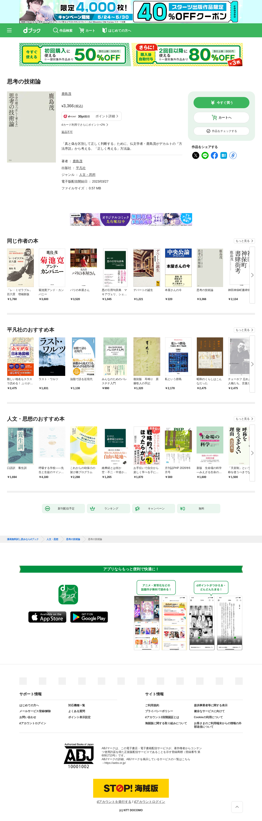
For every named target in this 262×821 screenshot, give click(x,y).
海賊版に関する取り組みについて (166, 723)
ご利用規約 (152, 705)
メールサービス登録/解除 (35, 711)
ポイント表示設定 (79, 717)
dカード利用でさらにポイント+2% (83, 124)
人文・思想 (87, 175)
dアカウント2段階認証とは (162, 717)
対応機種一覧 (76, 705)
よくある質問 (76, 711)
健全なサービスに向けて (209, 711)
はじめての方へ (29, 705)
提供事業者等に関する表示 (211, 705)
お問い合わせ (27, 717)
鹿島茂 (66, 94)
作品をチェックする (224, 131)
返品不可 (67, 132)
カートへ (224, 117)
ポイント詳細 (105, 116)
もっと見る (243, 240)
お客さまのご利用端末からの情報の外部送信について (218, 725)
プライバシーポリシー (159, 711)
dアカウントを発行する (114, 802)
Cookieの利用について (208, 717)
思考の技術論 (73, 539)
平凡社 (81, 168)
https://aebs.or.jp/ (115, 763)
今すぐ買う (225, 102)
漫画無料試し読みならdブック (23, 539)
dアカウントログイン (32, 723)
